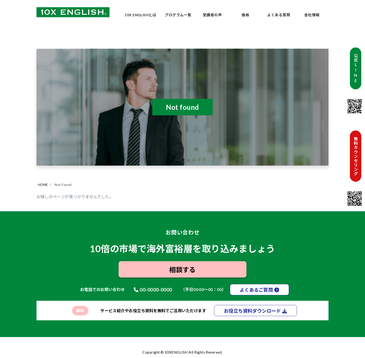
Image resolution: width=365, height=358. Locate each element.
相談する (182, 270)
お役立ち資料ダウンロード (252, 311)
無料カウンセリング (355, 156)
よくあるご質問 (256, 290)
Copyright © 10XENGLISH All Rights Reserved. (182, 352)
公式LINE (355, 68)
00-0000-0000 (156, 289)
